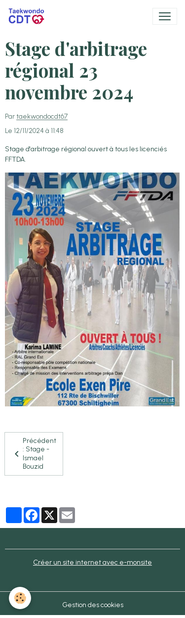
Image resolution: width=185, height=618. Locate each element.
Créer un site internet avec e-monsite (92, 562)
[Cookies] (20, 598)
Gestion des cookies (92, 605)
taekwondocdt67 (42, 117)
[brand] (28, 16)
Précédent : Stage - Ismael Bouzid (33, 454)
